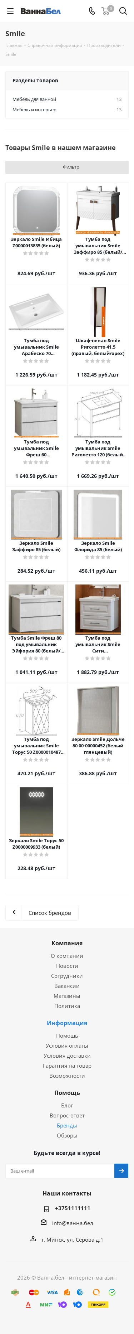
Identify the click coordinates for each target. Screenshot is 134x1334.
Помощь (67, 1035)
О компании (67, 955)
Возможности (67, 1075)
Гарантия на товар (67, 1065)
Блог (67, 1105)
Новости (67, 965)
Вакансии (67, 985)
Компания (67, 943)
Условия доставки (67, 1055)
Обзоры (67, 1135)
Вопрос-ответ (67, 1115)
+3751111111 (72, 1208)
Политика (67, 1005)
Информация (67, 1023)
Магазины (67, 995)
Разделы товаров (35, 80)
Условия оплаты (67, 1045)
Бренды (67, 1125)
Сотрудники (67, 975)
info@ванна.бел (72, 1223)
